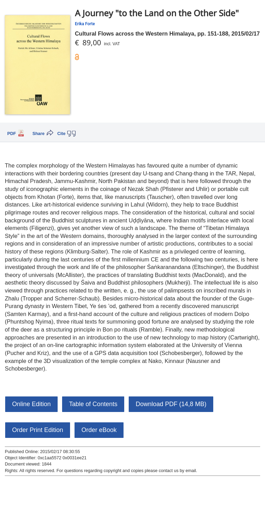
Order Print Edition (37, 429)
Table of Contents (93, 404)
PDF (11, 133)
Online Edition (31, 404)
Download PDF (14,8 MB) (171, 404)
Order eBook (99, 429)
